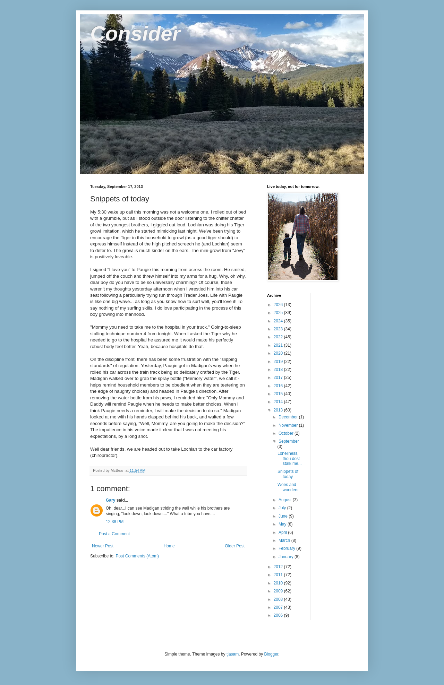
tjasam (233, 654)
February (287, 548)
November (289, 425)
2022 (279, 337)
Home (169, 546)
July (283, 507)
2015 (279, 393)
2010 (279, 583)
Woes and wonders (288, 487)
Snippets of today (288, 474)
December (289, 417)
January (286, 556)
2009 (279, 591)
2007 (279, 607)
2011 (279, 574)
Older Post (235, 546)
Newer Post (102, 546)
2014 (279, 401)
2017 (279, 377)
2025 (279, 312)
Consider (135, 33)
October (286, 433)
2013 (279, 410)
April (283, 532)
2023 (279, 329)
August (286, 499)
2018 (279, 369)
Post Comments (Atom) (137, 556)
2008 (279, 599)
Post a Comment (114, 533)
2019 (279, 361)
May (283, 524)
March (285, 540)
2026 (279, 304)
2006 (279, 615)
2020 (279, 353)
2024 (279, 321)
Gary (110, 500)
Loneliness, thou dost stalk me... (290, 458)
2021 (279, 345)
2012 (279, 566)
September (289, 441)
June (284, 516)
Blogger (271, 654)
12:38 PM (114, 521)
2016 (279, 385)
